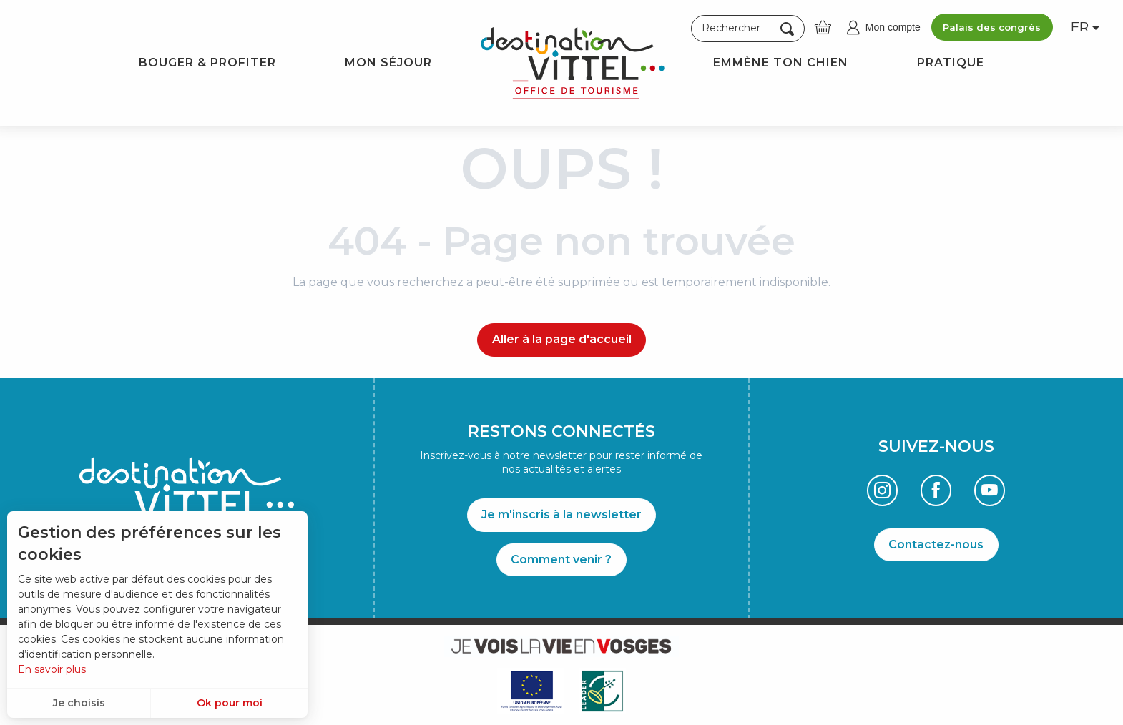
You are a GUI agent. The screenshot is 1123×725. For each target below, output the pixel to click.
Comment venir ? (561, 559)
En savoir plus (52, 669)
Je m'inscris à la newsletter (561, 514)
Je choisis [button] (79, 702)
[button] (748, 28)
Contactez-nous (936, 544)
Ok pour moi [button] (230, 702)
